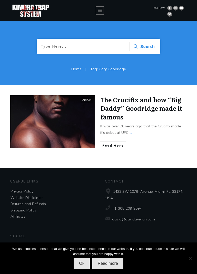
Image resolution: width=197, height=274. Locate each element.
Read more (108, 263)
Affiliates (18, 216)
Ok (81, 263)
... (131, 132)
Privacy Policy (22, 191)
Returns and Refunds (28, 203)
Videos (87, 100)
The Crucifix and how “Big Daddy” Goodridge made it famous (141, 108)
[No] (190, 258)
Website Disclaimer (27, 197)
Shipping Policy (23, 210)
